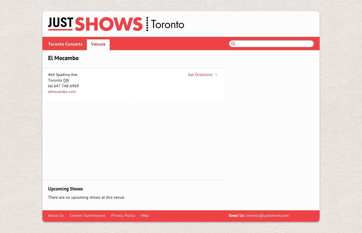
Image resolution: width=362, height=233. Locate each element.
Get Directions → (203, 75)
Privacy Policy (123, 216)
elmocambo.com (62, 92)
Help (145, 216)
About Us (56, 216)
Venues (98, 44)
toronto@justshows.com (267, 216)
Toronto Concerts (65, 44)
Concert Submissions (87, 216)
